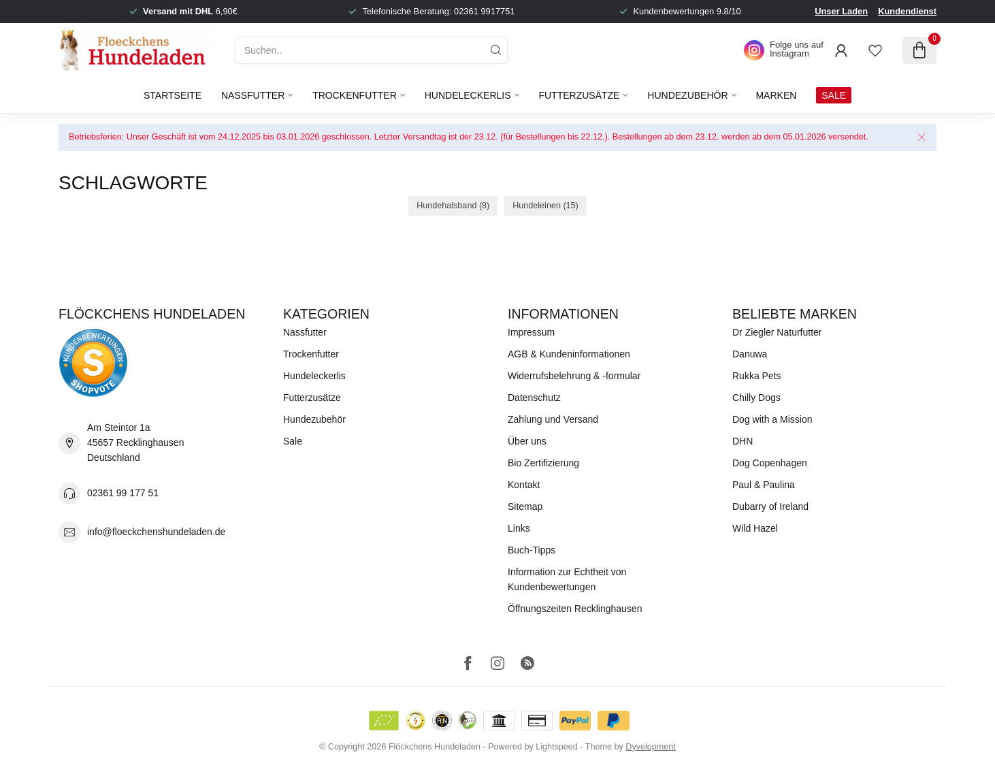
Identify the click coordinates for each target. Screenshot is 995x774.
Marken (775, 95)
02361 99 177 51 (123, 492)
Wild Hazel (755, 528)
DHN (742, 441)
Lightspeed (557, 747)
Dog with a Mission (772, 419)
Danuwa (749, 354)
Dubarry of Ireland (770, 506)
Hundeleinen (545, 205)
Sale (292, 441)
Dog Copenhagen (769, 462)
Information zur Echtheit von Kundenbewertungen (567, 579)
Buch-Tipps (531, 550)
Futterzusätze (578, 95)
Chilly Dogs (756, 397)
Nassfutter (252, 95)
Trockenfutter (354, 95)
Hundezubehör (687, 95)
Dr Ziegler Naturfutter (776, 332)
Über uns (527, 441)
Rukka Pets (756, 375)
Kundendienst (907, 11)
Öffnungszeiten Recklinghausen (575, 608)
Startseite (172, 95)
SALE (833, 95)
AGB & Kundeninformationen (569, 354)
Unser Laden (841, 11)
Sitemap (525, 506)
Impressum (531, 332)
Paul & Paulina (763, 484)
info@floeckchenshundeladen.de (156, 531)
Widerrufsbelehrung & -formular (574, 375)
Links (519, 528)
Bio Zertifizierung (543, 462)
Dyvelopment (650, 747)
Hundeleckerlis (468, 95)
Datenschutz (534, 397)
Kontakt (524, 484)
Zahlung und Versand (553, 419)
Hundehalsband (453, 205)
